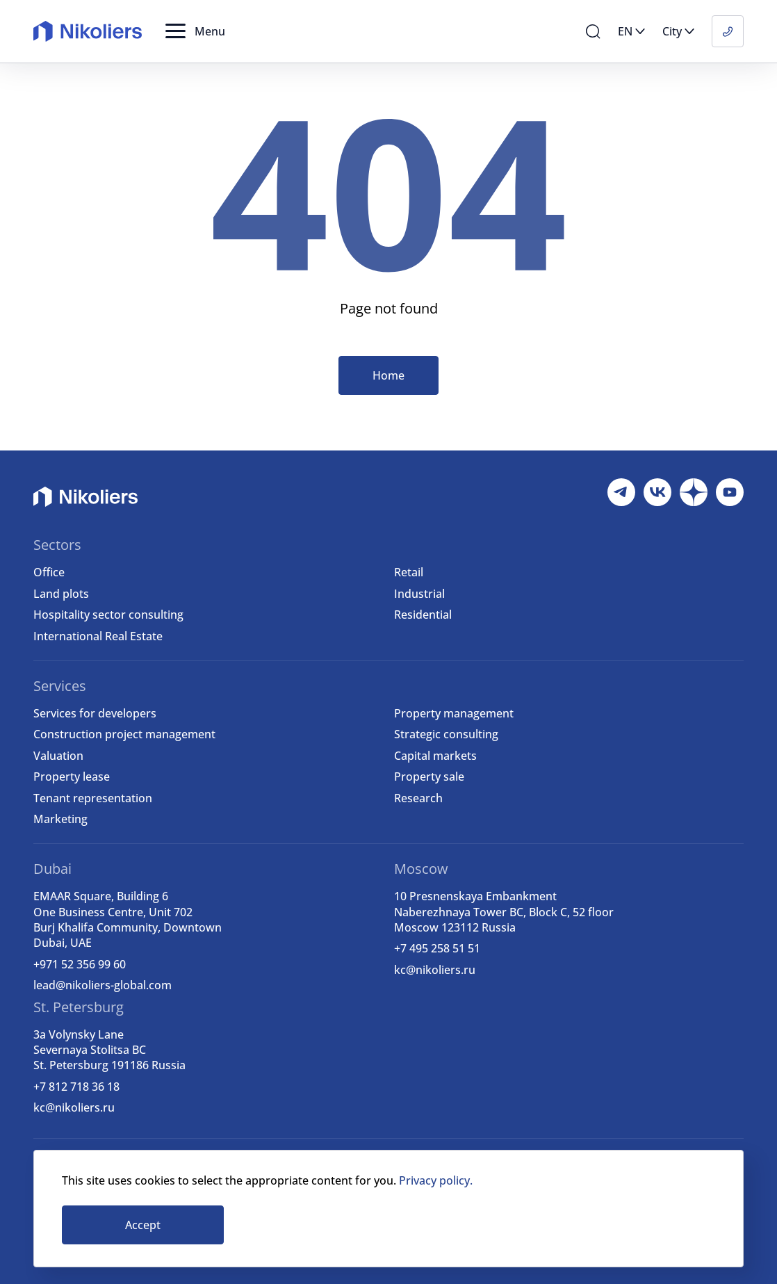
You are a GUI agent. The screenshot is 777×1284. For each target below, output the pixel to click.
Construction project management (124, 734)
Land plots (61, 593)
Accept (143, 1225)
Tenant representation (92, 798)
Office (49, 572)
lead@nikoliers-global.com (102, 985)
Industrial (419, 593)
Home (388, 375)
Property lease (71, 776)
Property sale (429, 776)
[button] (195, 31)
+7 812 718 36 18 (76, 1086)
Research (418, 798)
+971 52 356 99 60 (79, 964)
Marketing (60, 819)
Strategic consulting (446, 734)
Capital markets (435, 755)
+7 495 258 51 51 (437, 948)
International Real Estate (98, 636)
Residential (423, 614)
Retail (408, 572)
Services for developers (94, 713)
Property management (454, 713)
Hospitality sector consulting (108, 614)
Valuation (58, 755)
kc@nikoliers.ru (434, 969)
